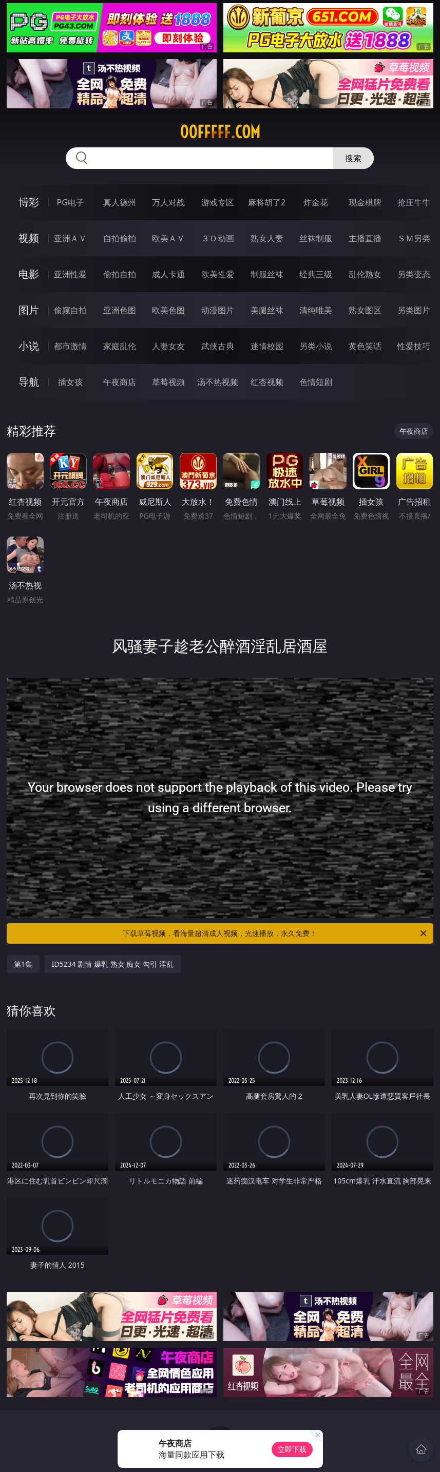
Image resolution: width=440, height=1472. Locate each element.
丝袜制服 (315, 238)
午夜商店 (119, 382)
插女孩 (70, 382)
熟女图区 (365, 310)
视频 (28, 238)
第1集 (23, 964)
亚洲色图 (119, 310)
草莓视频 (168, 382)
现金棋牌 (365, 202)
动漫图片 (217, 310)
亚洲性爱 (70, 274)
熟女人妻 (267, 238)
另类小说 (315, 346)
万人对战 (168, 202)
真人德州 (119, 202)
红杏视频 (267, 382)
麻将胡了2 (266, 202)
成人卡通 (168, 274)
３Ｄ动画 (217, 238)
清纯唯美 (315, 310)
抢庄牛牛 (413, 202)
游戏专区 (217, 202)
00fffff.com (220, 132)
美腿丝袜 (267, 310)
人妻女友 (168, 346)
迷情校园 (267, 346)
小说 (28, 346)
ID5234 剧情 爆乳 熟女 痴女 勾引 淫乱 (113, 964)
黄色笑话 (365, 346)
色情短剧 (315, 382)
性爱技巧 (413, 346)
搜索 (353, 158)
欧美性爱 (217, 274)
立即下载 (292, 1449)
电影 (28, 274)
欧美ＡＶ (168, 238)
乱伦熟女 (365, 274)
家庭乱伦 (119, 346)
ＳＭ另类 (413, 238)
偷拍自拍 (119, 274)
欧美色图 (168, 310)
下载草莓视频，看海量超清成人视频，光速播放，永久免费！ (275, 933)
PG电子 (70, 202)
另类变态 (413, 274)
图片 (28, 310)
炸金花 (315, 202)
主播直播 (365, 238)
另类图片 (413, 310)
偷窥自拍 (70, 310)
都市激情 (70, 346)
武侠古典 (217, 346)
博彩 (28, 202)
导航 (28, 382)
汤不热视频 (217, 382)
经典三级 (315, 274)
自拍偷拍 (119, 238)
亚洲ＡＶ (70, 238)
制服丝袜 (267, 274)
